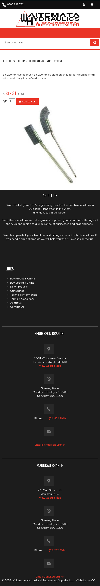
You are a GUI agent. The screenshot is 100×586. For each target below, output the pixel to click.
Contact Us (17, 306)
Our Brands (17, 290)
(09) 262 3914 (57, 550)
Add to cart (27, 101)
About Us (16, 302)
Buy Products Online (22, 278)
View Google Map (50, 365)
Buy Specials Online (22, 282)
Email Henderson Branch (50, 444)
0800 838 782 (15, 4)
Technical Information (23, 294)
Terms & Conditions (22, 299)
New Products (19, 286)
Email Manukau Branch (50, 576)
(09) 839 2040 (57, 418)
